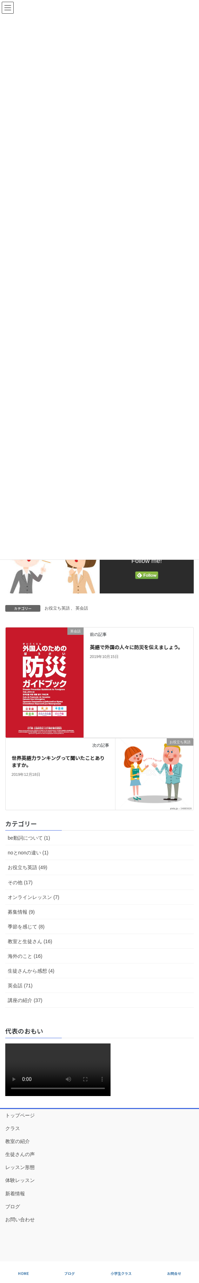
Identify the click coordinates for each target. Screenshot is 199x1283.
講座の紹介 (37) (25, 1000)
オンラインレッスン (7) (33, 897)
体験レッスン (20, 1180)
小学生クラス (121, 1273)
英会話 (81, 608)
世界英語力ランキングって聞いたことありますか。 (58, 761)
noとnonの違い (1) (28, 852)
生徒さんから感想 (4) (31, 971)
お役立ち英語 (57, 608)
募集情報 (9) (21, 912)
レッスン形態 (20, 1167)
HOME (23, 1273)
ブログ (12, 1206)
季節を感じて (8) (26, 926)
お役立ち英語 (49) (27, 867)
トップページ (20, 1115)
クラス (12, 1128)
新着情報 (15, 1193)
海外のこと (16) (25, 956)
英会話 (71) (20, 985)
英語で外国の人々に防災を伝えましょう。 (136, 647)
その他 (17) (20, 882)
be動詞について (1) (29, 838)
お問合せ (174, 1273)
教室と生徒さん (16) (30, 941)
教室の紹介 (17, 1141)
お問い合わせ (20, 1219)
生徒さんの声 (20, 1154)
